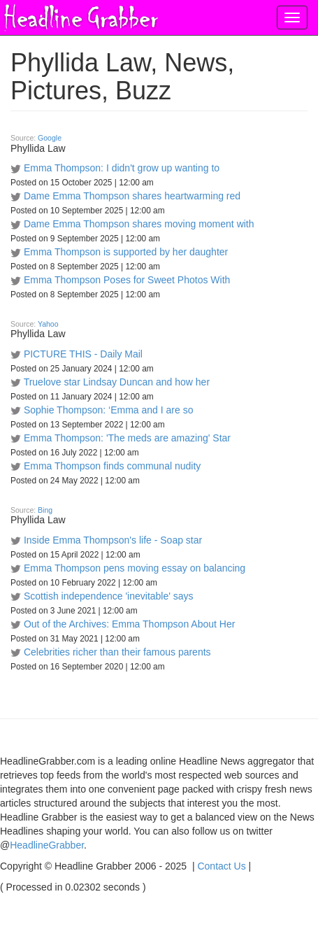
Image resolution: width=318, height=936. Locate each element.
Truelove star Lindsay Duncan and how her (117, 382)
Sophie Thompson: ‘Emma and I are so (109, 410)
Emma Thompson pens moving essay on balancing (134, 568)
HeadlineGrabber (47, 845)
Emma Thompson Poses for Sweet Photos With (127, 279)
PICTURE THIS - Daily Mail (83, 354)
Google (50, 138)
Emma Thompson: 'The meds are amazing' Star (127, 438)
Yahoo (48, 324)
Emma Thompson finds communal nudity (112, 465)
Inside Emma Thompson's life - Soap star (113, 540)
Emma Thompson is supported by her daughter (126, 251)
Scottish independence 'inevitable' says (109, 596)
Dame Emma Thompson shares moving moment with (139, 223)
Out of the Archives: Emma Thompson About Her (129, 624)
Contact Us (221, 866)
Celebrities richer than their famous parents (117, 652)
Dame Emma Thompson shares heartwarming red (132, 195)
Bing (45, 510)
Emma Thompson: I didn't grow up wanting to (121, 167)
